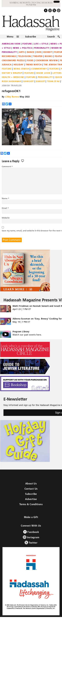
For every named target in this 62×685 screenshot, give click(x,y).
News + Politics (22, 47)
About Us (31, 483)
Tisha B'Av (53, 81)
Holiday (19, 64)
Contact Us (31, 488)
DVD (38, 52)
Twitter (31, 542)
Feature (27, 43)
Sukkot (40, 81)
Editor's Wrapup (12, 73)
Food (30, 60)
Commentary (39, 68)
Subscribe (30, 36)
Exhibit (47, 52)
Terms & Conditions (31, 504)
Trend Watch (33, 64)
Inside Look (43, 73)
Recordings (9, 56)
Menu (10, 36)
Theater (38, 56)
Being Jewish (21, 68)
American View (11, 43)
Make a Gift (31, 517)
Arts (22, 52)
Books (48, 56)
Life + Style (41, 43)
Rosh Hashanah (11, 81)
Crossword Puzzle (13, 60)
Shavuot (28, 81)
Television (24, 56)
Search (51, 36)
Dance (30, 52)
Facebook (31, 532)
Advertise (31, 499)
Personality (41, 47)
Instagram (31, 537)
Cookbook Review (46, 60)
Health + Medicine (13, 77)
